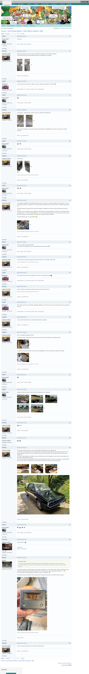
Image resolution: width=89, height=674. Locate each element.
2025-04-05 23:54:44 (21, 288)
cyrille (4, 81)
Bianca (4, 556)
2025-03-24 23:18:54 (21, 81)
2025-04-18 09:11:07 (21, 376)
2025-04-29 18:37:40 (21, 538)
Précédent (7, 33)
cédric (4, 36)
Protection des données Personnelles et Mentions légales (64, 670)
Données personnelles (78, 24)
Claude (4, 439)
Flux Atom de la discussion (59, 664)
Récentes (56, 28)
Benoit (74, 84)
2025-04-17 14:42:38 (21, 333)
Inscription (25, 26)
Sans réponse (62, 28)
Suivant (23, 33)
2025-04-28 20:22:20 (21, 449)
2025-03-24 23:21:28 (21, 95)
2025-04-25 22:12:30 (21, 424)
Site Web (5, 46)
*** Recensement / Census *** (78, 20)
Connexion (73, 16)
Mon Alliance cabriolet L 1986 (33, 31)
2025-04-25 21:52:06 (21, 391)
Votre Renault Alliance (15, 31)
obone (74, 104)
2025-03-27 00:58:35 (21, 110)
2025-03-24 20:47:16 (21, 51)
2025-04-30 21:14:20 (21, 644)
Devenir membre (78, 12)
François (4, 538)
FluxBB (63, 666)
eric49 (74, 94)
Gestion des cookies (49, 670)
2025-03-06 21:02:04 (21, 36)
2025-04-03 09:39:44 (21, 258)
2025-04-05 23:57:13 (21, 303)
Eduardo (75, 79)
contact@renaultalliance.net (27, 670)
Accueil (3, 26)
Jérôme (4, 51)
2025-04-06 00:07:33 (21, 318)
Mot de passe (76, 44)
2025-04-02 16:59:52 (21, 243)
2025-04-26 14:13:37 (21, 439)
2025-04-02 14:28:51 (21, 200)
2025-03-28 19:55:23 (21, 156)
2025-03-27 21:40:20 (21, 141)
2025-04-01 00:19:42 (21, 185)
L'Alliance (19, 546)
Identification (84, 1)
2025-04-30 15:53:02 (21, 556)
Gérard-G (75, 89)
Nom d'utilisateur (76, 40)
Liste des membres (11, 26)
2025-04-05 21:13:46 (21, 274)
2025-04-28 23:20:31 (21, 523)
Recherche (19, 26)
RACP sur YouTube (21, 547)
